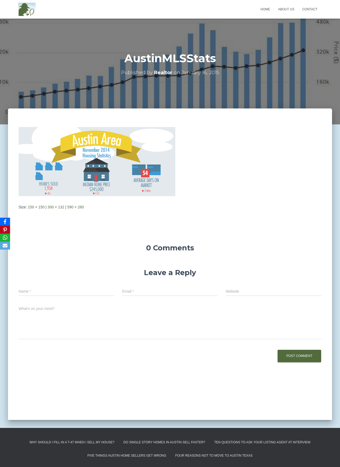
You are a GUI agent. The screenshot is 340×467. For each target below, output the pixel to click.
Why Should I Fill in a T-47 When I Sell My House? (71, 442)
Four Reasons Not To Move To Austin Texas (214, 455)
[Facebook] (5, 222)
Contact (309, 9)
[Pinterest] (5, 230)
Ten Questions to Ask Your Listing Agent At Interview (262, 442)
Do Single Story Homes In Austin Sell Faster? (164, 442)
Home (265, 9)
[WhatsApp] (5, 238)
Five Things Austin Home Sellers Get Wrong (126, 455)
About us (286, 9)
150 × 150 (36, 207)
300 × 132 (56, 207)
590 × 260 (75, 207)
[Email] (5, 246)
